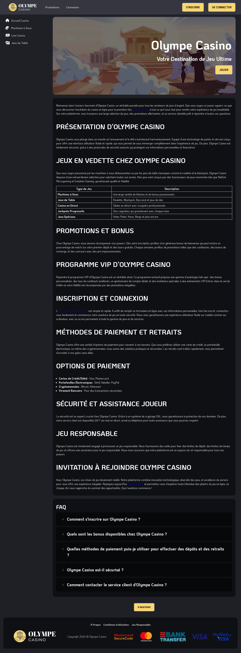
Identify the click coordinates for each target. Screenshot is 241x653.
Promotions (52, 7)
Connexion (72, 7)
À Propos (93, 625)
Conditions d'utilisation (116, 625)
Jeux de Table (16, 43)
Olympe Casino (141, 109)
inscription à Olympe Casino (73, 311)
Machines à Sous (18, 28)
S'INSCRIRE (193, 7)
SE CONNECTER (222, 7)
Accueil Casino (17, 20)
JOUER (223, 70)
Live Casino (15, 35)
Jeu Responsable (143, 625)
